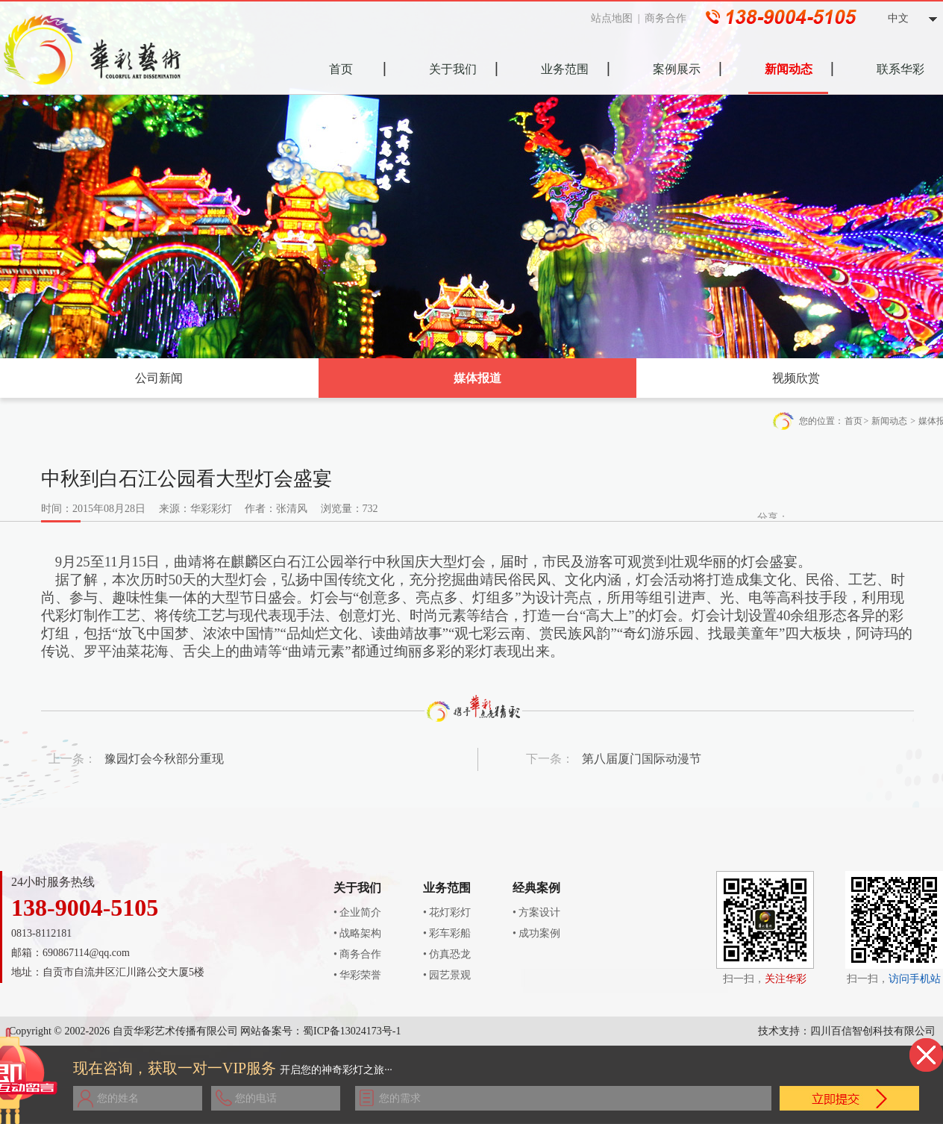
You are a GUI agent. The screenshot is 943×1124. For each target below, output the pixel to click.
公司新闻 (159, 378)
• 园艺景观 (447, 975)
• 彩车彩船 (447, 933)
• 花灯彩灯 (447, 912)
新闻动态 (889, 421)
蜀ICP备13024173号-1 (352, 1031)
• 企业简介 (357, 912)
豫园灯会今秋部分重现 (164, 758)
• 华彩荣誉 (357, 975)
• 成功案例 (536, 933)
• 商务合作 (357, 954)
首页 (853, 421)
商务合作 (672, 18)
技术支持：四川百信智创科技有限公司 (847, 1031)
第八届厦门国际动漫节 (641, 758)
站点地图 (618, 18)
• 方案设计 (536, 912)
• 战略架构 (357, 933)
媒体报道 (477, 378)
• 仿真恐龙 (447, 954)
